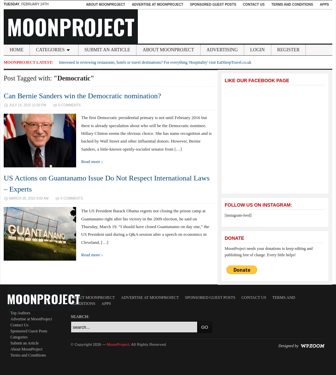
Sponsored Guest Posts (213, 4)
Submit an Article (107, 49)
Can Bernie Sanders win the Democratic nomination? (82, 96)
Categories (54, 49)
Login (257, 49)
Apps (324, 4)
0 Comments (69, 105)
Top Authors (20, 313)
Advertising (222, 49)
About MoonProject (105, 4)
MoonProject (70, 26)
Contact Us (254, 4)
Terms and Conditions (292, 4)
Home (16, 49)
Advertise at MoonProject (157, 4)
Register (288, 49)
